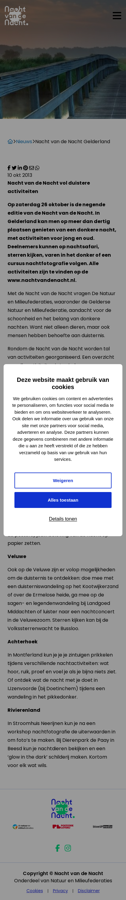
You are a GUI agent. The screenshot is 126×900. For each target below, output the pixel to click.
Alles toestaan (63, 500)
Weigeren (63, 480)
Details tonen (63, 518)
